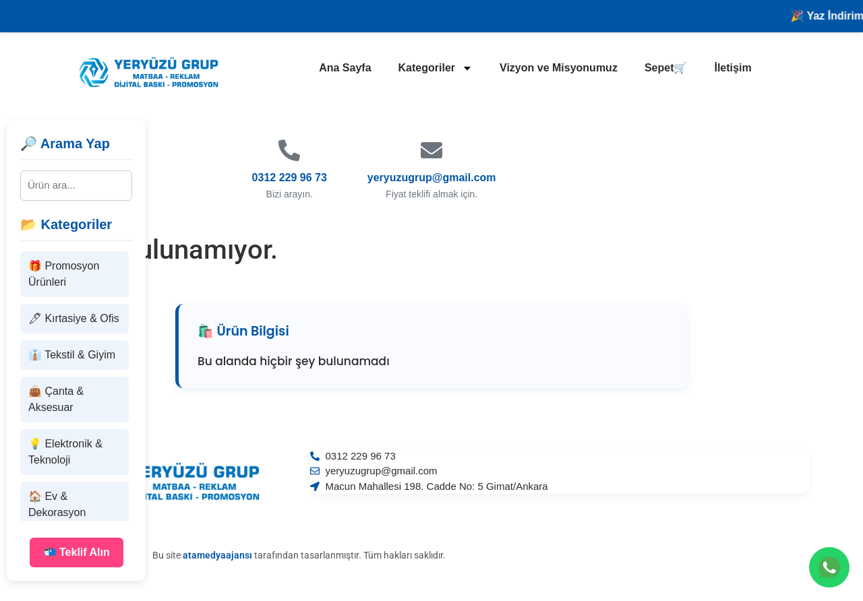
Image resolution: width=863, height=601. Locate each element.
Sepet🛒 (666, 67)
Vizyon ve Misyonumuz (559, 67)
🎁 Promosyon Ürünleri (63, 274)
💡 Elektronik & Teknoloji (65, 452)
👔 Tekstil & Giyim (71, 354)
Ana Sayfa (345, 67)
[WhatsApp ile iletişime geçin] (829, 567)
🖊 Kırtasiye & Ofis (73, 318)
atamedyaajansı (217, 555)
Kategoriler (435, 68)
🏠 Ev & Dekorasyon (57, 504)
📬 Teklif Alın (76, 552)
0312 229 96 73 (289, 177)
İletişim (732, 67)
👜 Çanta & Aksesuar (56, 399)
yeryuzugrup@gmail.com (431, 177)
